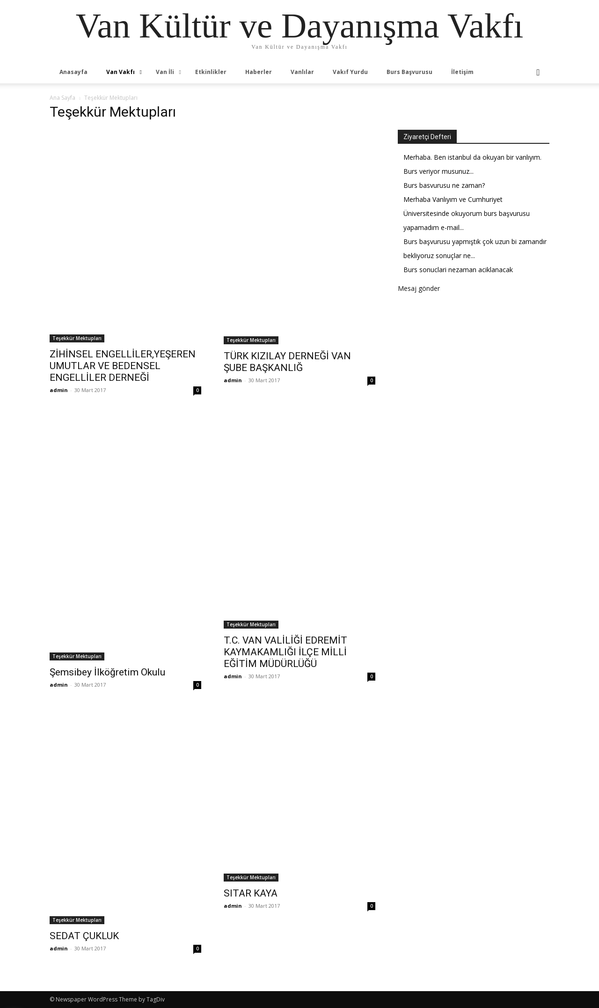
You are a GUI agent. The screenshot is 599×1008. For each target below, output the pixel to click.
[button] (538, 72)
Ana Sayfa (62, 98)
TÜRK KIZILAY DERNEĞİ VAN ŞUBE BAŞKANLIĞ (287, 361)
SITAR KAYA (251, 893)
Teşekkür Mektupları (77, 338)
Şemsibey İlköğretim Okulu (107, 672)
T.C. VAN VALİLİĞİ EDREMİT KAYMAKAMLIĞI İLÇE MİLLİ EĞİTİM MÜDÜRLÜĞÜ (285, 652)
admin (59, 389)
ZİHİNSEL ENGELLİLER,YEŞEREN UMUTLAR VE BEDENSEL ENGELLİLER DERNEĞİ (123, 365)
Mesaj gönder (419, 288)
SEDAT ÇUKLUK (84, 935)
